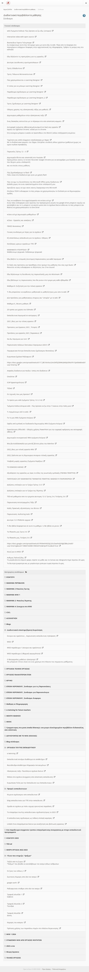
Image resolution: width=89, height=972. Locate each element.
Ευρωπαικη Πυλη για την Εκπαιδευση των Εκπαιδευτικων (30, 783)
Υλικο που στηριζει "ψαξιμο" (19, 856)
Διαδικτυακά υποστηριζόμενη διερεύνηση (24, 630)
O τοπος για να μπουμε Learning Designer (24, 86)
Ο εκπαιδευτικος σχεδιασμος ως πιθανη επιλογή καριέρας (30, 818)
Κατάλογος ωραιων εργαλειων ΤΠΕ (21, 244)
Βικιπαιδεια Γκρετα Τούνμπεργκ (20, 43)
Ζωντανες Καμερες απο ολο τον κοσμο (23, 877)
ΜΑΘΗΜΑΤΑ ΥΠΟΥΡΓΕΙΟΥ (18, 250)
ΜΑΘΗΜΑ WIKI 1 (13, 595)
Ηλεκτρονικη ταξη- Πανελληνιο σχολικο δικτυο (26, 771)
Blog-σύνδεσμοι (12, 742)
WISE (10, 642)
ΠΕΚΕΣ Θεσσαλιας (15, 226)
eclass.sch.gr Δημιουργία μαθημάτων (23, 214)
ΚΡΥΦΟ (9, 680)
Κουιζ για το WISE (15, 552)
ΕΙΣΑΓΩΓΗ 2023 (12, 838)
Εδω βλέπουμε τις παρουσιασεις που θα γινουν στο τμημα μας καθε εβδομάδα (39, 280)
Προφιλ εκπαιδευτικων (17, 789)
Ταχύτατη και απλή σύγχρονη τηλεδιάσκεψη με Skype (29, 140)
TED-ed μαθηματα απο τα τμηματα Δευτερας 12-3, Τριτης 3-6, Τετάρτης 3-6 (37, 496)
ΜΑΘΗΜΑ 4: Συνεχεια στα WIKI (19, 606)
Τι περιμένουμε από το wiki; (19, 412)
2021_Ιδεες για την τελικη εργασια (21, 321)
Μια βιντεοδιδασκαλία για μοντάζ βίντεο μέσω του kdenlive (31, 443)
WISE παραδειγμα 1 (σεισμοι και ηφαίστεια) (25, 648)
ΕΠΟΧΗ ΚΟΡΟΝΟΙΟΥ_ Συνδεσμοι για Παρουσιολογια (27, 692)
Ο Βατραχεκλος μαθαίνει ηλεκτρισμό (22, 659)
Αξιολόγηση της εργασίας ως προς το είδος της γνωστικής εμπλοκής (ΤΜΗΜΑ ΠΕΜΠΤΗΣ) (42, 473)
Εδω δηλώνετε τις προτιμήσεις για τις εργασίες (26, 56)
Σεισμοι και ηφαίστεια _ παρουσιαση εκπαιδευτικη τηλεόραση (32, 636)
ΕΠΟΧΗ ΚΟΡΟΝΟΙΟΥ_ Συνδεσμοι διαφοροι (23, 698)
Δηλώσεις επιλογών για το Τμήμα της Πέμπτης (26, 491)
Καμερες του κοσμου (16, 922)
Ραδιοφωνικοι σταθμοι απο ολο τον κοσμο (24, 888)
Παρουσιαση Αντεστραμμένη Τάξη (22, 502)
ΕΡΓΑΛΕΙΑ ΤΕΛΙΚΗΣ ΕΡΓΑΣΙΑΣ (18, 669)
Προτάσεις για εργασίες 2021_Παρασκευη (24, 333)
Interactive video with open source (21, 37)
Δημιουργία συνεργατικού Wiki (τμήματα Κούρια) (27, 438)
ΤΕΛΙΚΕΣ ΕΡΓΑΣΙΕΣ (13, 958)
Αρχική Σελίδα (7, 9)
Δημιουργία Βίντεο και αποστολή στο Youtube (26, 157)
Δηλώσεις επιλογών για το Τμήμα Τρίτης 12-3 (26, 485)
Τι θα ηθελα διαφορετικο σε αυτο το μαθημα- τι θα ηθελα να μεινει (34, 526)
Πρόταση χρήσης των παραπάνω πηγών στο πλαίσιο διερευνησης (34, 928)
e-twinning (12, 753)
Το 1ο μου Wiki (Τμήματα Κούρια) (21, 418)
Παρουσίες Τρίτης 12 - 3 (17, 151)
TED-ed (9, 844)
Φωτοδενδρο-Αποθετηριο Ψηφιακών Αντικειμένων (28, 765)
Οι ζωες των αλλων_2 (16, 871)
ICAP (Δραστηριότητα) (16, 382)
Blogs (8, 624)
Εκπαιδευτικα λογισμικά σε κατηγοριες (23, 315)
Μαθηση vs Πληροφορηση (17, 704)
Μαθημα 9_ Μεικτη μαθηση (19, 304)
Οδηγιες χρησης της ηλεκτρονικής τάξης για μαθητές (29, 109)
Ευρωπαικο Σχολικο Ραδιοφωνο (20, 357)
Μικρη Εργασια (12, 952)
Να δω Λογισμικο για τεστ (18, 339)
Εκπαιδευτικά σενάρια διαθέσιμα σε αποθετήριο (27, 759)
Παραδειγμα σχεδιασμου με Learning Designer (26, 92)
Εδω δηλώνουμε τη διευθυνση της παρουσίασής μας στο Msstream (34, 274)
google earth (13, 883)
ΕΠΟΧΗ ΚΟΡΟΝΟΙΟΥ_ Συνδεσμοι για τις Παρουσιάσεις (28, 686)
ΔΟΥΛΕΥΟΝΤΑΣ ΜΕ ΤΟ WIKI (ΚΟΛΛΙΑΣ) (21, 736)
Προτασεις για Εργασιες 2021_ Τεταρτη (23, 327)
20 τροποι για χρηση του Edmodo (21, 309)
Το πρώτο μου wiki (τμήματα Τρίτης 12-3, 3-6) (26, 400)
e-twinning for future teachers (18, 710)
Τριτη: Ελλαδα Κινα (15, 68)
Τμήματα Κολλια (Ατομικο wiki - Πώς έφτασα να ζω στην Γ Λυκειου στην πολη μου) (40, 406)
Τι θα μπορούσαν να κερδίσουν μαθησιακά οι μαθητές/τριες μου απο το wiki (38, 292)
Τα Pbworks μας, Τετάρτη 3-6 (19, 538)
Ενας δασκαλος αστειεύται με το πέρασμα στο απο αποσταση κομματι (35, 121)
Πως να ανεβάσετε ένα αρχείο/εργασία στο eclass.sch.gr (30, 200)
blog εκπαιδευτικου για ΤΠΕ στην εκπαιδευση (26, 800)
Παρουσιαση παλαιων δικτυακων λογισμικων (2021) (28, 345)
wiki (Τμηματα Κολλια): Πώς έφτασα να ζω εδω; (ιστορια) (30, 31)
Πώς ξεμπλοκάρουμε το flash (19, 172)
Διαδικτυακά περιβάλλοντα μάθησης (24, 9)
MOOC (9, 722)
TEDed (11, 388)
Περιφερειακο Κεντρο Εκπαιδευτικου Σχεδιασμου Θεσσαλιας (32, 351)
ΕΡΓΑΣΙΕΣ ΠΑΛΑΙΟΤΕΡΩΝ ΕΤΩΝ (18, 675)
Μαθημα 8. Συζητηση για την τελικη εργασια (25, 286)
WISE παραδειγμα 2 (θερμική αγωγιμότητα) (25, 653)
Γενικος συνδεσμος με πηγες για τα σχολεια (25, 232)
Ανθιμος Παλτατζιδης (16, 558)
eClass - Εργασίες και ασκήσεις (20, 220)
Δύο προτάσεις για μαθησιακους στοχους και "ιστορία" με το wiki (33, 298)
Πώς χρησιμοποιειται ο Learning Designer (24, 80)
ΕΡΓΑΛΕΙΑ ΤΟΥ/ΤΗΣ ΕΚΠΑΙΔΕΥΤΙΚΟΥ (21, 747)
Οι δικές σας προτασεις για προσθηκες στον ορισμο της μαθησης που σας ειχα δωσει (41, 265)
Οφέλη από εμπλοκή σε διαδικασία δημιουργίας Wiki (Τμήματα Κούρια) (36, 424)
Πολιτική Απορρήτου (59, 969)
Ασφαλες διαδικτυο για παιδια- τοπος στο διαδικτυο (28, 371)
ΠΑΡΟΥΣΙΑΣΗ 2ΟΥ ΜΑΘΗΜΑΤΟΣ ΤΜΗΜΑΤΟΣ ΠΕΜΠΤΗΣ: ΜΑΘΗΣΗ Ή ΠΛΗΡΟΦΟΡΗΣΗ (41, 479)
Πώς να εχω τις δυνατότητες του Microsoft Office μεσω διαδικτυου (34, 182)
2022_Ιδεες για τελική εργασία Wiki (22, 449)
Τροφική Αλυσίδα (15, 913)
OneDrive (12, 376)
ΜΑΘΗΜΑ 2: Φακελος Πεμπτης (19, 601)
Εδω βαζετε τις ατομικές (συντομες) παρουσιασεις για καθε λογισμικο (35, 259)
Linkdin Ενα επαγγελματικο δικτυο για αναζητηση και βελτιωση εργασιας (37, 824)
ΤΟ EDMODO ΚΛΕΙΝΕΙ (16, 467)
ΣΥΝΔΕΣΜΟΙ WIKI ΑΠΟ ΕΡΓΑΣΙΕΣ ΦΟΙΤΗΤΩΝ (24, 940)
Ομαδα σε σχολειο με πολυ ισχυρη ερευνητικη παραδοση (30, 806)
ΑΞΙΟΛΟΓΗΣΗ (11, 618)
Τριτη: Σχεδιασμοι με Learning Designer (24, 104)
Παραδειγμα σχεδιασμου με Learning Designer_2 (27, 98)
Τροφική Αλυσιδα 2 (15, 904)
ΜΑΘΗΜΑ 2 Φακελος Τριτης (17, 589)
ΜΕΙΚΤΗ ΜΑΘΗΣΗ (13, 716)
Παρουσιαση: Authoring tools (19, 514)
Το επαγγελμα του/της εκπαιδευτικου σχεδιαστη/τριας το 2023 (32, 812)
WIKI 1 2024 (11, 934)
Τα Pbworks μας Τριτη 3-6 (18, 532)
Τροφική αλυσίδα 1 (15, 894)
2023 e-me (10, 946)
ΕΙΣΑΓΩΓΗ (10, 577)
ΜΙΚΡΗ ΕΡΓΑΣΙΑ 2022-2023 (17, 850)
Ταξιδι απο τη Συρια (16, 861)
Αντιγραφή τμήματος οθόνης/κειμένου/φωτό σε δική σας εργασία (33, 127)
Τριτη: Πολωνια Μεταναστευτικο (21, 74)
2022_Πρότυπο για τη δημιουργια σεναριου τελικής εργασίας (32, 455)
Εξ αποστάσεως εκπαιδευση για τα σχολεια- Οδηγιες (28, 238)
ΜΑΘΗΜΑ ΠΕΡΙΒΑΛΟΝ (15, 583)
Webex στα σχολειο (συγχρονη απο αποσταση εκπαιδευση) (31, 777)
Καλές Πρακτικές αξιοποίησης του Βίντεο (24, 508)
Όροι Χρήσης (46, 969)
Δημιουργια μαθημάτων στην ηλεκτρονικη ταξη (27, 115)
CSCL (8, 612)
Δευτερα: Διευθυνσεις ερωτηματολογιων (24, 62)
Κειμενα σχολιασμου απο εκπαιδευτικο (23, 794)
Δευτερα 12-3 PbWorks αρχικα (20, 520)
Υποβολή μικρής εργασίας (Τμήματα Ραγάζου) (26, 461)
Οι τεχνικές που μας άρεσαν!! (19, 394)
